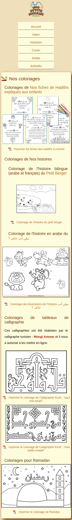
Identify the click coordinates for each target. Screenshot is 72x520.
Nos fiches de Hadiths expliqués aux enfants (36, 89)
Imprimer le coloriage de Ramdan (39, 512)
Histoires (36, 42)
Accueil (36, 26)
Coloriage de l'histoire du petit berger (39, 222)
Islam (36, 34)
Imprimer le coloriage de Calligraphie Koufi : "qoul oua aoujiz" (39, 399)
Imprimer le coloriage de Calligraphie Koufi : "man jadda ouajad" (39, 449)
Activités (36, 66)
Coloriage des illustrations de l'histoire (39, 306)
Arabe (36, 58)
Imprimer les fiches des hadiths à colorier (39, 149)
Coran (36, 50)
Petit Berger (56, 173)
